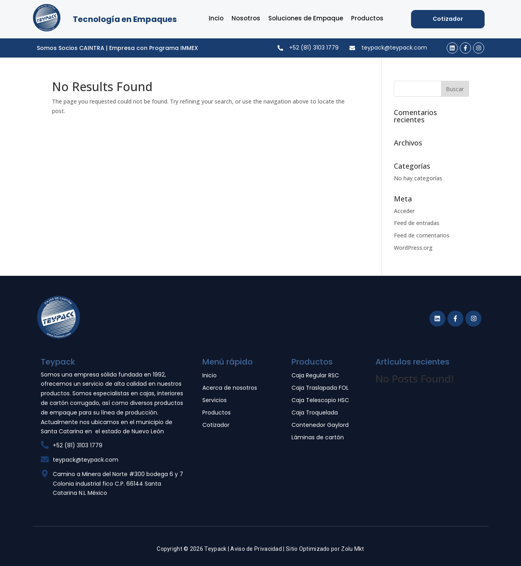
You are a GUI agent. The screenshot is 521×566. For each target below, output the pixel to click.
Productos (367, 18)
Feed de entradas (416, 223)
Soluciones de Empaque (305, 18)
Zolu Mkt (352, 549)
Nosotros (246, 18)
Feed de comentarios (421, 235)
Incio (216, 18)
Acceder (404, 211)
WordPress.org (413, 247)
